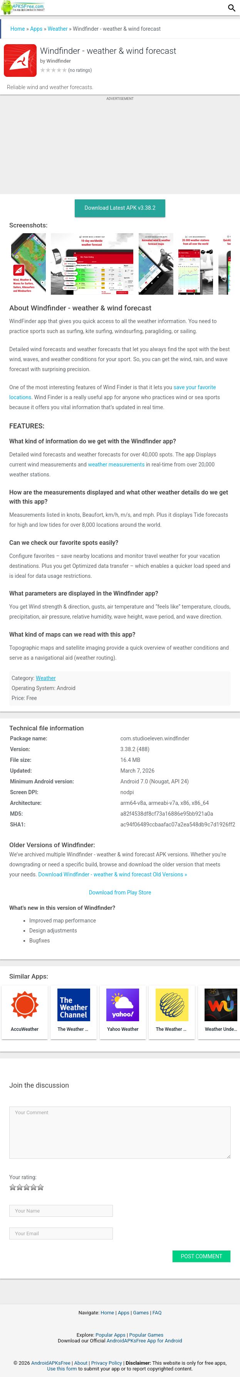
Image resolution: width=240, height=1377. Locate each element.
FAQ (157, 1313)
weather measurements (116, 464)
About (80, 1363)
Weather (58, 29)
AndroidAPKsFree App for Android (144, 1341)
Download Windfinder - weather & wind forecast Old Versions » (112, 874)
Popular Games (146, 1335)
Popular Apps (111, 1335)
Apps (36, 29)
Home (17, 29)
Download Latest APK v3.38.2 (119, 208)
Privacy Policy (106, 1363)
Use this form (62, 1369)
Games (141, 1313)
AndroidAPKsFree (50, 1363)
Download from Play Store (120, 892)
